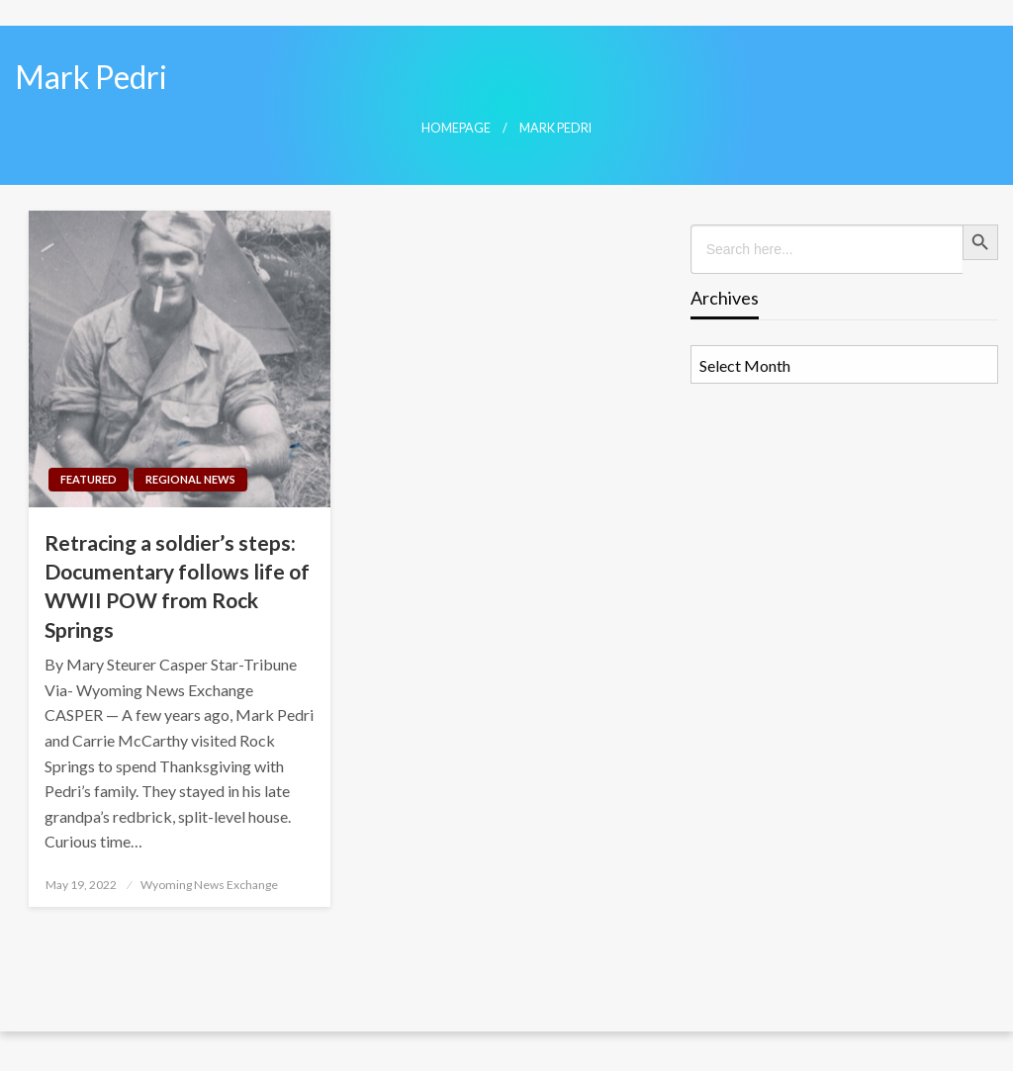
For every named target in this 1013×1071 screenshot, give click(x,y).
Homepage (456, 128)
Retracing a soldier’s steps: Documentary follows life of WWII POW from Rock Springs (177, 586)
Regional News (190, 479)
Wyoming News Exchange (209, 884)
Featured (88, 479)
